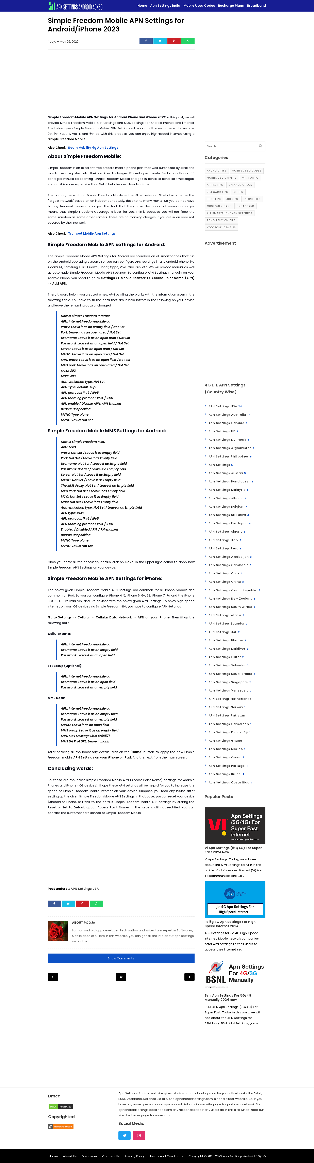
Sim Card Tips (217, 192)
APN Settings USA (226, 406)
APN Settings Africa (226, 615)
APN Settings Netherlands (231, 699)
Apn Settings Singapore (230, 682)
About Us (70, 1156)
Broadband (245, 206)
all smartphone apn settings (229, 213)
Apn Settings (221, 465)
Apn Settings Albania (228, 498)
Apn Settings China (226, 582)
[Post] (235, 826)
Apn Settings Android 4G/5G (244, 1156)
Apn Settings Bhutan (227, 640)
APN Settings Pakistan (228, 715)
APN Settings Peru (225, 548)
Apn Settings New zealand (232, 599)
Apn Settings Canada (228, 423)
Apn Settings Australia (230, 415)
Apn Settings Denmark (229, 440)
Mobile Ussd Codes (247, 170)
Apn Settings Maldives (229, 649)
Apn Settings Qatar (226, 657)
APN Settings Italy (225, 540)
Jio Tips (232, 199)
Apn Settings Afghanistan (232, 448)
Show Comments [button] (121, 958)
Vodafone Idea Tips (221, 227)
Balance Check (240, 185)
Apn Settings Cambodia (230, 565)
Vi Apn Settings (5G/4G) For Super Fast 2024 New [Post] (233, 850)
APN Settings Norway (227, 707)
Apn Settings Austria (227, 473)
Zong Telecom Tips (221, 220)
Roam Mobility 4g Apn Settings (93, 148)
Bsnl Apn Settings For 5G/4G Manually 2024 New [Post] (228, 998)
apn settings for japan (230, 523)
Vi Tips (238, 192)
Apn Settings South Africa (232, 607)
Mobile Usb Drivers (222, 177)
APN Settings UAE (224, 632)
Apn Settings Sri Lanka (229, 515)
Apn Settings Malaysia (229, 490)
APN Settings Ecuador (228, 623)
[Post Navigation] (121, 977)
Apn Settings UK (223, 431)
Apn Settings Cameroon (230, 724)
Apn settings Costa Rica (230, 782)
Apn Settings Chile (226, 573)
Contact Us (111, 1156)
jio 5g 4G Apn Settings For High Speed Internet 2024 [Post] (230, 924)
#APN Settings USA (83, 889)
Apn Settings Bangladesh (231, 481)
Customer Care (219, 206)
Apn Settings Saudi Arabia (232, 674)
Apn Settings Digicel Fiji (230, 732)
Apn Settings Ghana (227, 741)
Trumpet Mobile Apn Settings (92, 233)
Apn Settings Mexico (227, 749)
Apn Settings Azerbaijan (230, 557)
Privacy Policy (135, 1156)
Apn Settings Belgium (228, 507)
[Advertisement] (121, 83)
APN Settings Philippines (230, 456)
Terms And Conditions (166, 1156)
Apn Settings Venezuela (230, 690)
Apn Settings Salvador (229, 665)
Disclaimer (89, 1156)
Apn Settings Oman (226, 757)
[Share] (146, 41)
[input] (235, 146)
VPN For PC (250, 177)
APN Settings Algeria (227, 532)
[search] (260, 146)
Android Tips (217, 170)
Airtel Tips (215, 185)
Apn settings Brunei (226, 774)
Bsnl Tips (214, 199)
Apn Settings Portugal (228, 766)
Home (53, 1156)
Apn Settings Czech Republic (235, 590)
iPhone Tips (252, 199)
